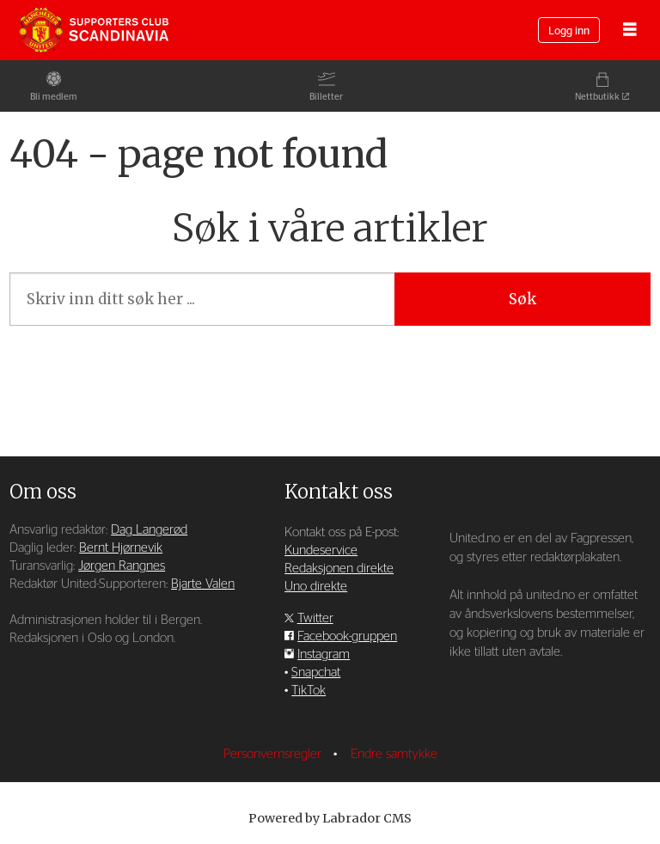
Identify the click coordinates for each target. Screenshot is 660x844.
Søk (522, 299)
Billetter (326, 96)
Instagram (323, 654)
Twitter (315, 618)
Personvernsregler (274, 754)
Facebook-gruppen (347, 636)
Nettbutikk (597, 96)
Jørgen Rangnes (121, 566)
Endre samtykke (394, 754)
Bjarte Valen (203, 584)
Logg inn (569, 31)
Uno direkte (315, 586)
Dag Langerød (149, 529)
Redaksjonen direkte (339, 568)
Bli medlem (53, 96)
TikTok (308, 690)
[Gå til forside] (94, 30)
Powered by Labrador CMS (330, 818)
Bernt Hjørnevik (120, 547)
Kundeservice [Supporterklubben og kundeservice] (321, 550)
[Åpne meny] (630, 30)
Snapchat (315, 672)
